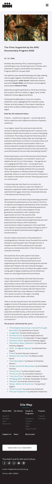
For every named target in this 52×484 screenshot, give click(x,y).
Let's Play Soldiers (17, 361)
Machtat (13, 381)
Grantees (41, 419)
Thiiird (12, 353)
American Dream (16, 341)
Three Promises (16, 389)
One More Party (16, 336)
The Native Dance (16, 338)
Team (4, 421)
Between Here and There (19, 356)
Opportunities (30, 429)
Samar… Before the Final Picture (22, 384)
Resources (6, 424)
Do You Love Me (15, 374)
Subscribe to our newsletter (19, 448)
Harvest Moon (15, 371)
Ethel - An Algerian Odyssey (20, 348)
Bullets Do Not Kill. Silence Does (22, 366)
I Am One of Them (16, 376)
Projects (41, 416)
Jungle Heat (14, 333)
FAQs (27, 426)
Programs (29, 419)
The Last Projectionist (18, 392)
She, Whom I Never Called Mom (22, 343)
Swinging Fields (16, 379)
